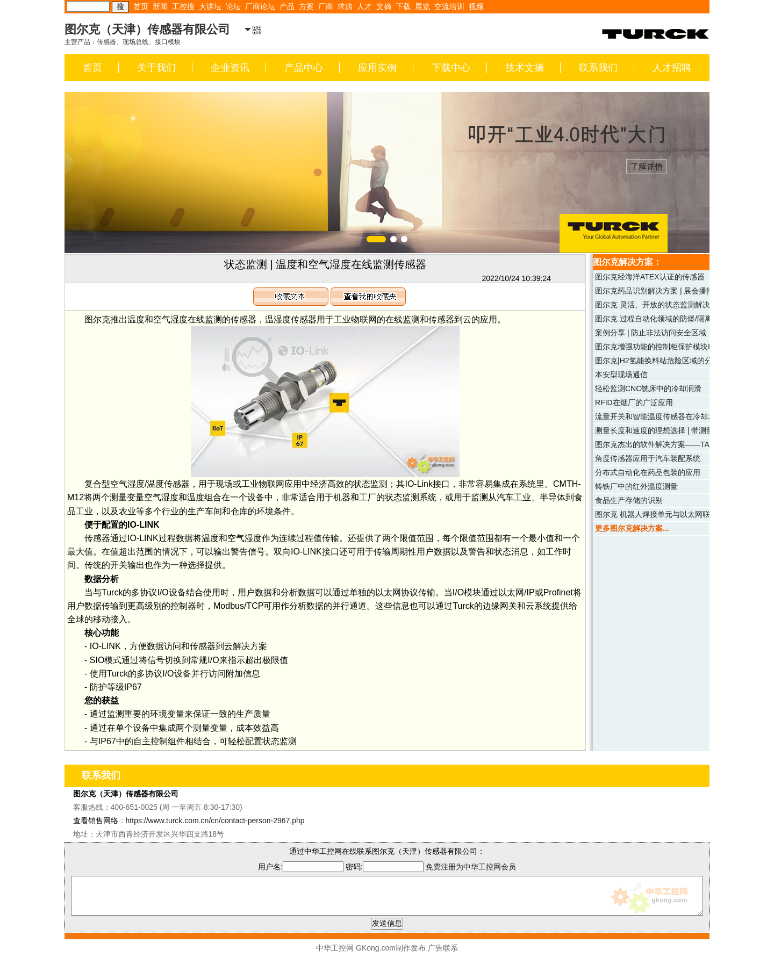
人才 (364, 6)
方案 (306, 6)
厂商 (325, 6)
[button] (376, 239)
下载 (403, 6)
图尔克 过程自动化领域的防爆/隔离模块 (661, 318)
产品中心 (303, 67)
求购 (345, 6)
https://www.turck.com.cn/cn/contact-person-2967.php (215, 820)
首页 (140, 6)
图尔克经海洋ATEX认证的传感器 (650, 276)
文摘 (383, 6)
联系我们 (598, 67)
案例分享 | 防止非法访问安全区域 (650, 332)
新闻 (160, 6)
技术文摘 (524, 67)
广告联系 (443, 948)
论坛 (233, 6)
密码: (386, 866)
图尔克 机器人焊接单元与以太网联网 (656, 514)
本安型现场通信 (621, 374)
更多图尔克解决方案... (632, 528)
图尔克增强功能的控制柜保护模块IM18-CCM (669, 346)
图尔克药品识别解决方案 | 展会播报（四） (665, 290)
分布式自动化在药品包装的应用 (647, 472)
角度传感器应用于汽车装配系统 (647, 458)
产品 (287, 6)
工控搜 (183, 6)
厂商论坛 (260, 6)
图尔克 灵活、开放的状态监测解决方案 (660, 304)
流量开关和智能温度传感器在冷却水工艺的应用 (674, 416)
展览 (422, 6)
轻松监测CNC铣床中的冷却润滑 (648, 388)
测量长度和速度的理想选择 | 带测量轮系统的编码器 (680, 430)
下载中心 (451, 67)
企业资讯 (230, 67)
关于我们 (156, 67)
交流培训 (449, 6)
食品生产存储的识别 (629, 500)
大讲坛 (210, 6)
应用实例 (377, 67)
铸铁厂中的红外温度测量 (636, 486)
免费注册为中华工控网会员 (471, 866)
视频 (476, 6)
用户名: (300, 866)
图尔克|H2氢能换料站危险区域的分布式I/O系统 (673, 360)
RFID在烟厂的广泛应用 (634, 402)
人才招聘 (672, 67)
